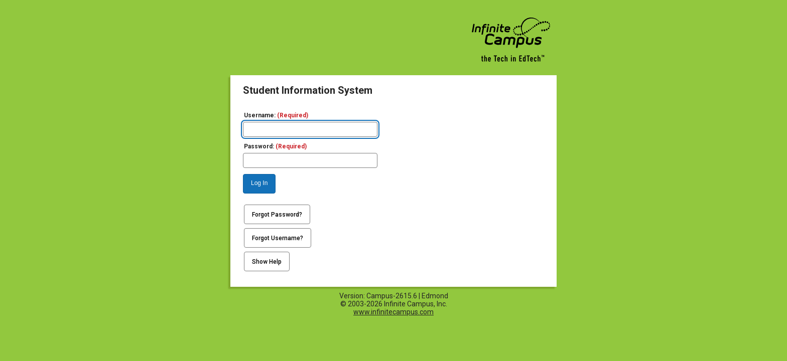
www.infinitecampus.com (393, 312)
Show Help (267, 261)
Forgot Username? (277, 238)
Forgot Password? (277, 214)
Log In (259, 183)
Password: (275, 146)
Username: (276, 115)
